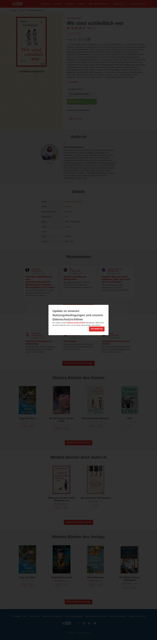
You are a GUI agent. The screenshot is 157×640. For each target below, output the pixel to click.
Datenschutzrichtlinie (76, 323)
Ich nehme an (97, 329)
